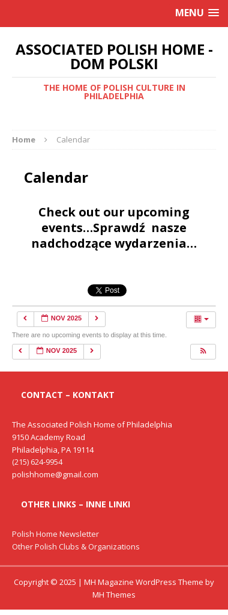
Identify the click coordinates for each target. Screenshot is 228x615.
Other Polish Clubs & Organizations (76, 546)
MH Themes (114, 594)
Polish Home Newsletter (55, 533)
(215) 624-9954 (37, 461)
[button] (203, 351)
